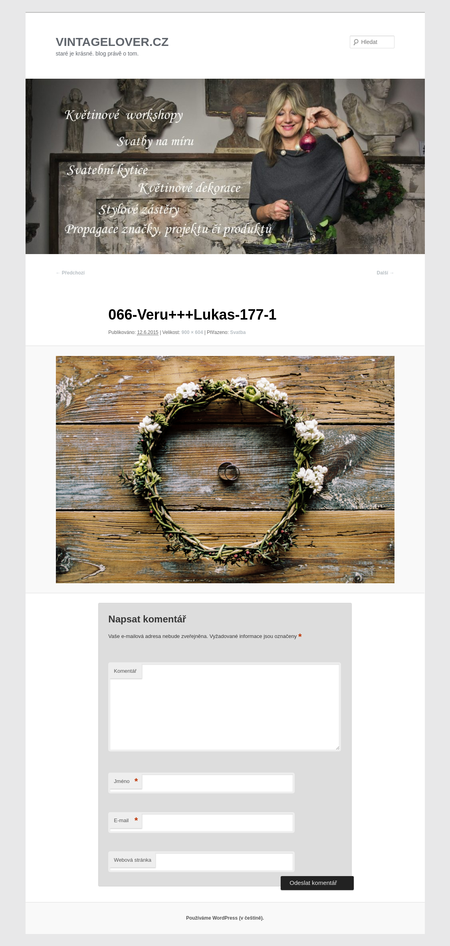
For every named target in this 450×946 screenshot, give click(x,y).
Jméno (126, 781)
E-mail (126, 821)
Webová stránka (132, 860)
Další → (385, 273)
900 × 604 (192, 332)
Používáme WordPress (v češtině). (225, 918)
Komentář (125, 671)
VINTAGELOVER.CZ (112, 41)
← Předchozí (70, 273)
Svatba (238, 332)
